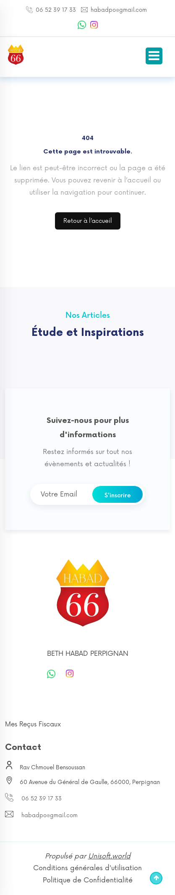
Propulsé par (88, 856)
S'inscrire (117, 495)
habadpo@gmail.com (118, 10)
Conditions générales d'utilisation (87, 868)
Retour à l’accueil (87, 220)
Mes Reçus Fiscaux (33, 725)
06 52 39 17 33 (55, 10)
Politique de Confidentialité (88, 880)
